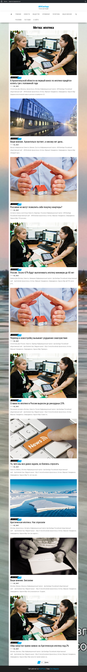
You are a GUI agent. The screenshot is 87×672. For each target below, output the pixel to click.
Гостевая (27, 20)
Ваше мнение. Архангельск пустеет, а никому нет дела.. (36, 141)
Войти (5, 1)
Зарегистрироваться (14, 1)
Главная (18, 14)
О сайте (36, 20)
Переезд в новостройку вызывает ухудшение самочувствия (38, 338)
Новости (27, 14)
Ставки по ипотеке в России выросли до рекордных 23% (37, 403)
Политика (56, 14)
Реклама (18, 20)
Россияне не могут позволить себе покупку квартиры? (36, 207)
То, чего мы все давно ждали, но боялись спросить (34, 463)
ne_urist (16, 86)
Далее (46, 662)
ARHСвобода (43, 6)
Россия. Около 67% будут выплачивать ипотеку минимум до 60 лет (42, 272)
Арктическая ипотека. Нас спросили (27, 522)
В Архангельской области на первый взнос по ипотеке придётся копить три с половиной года (40, 82)
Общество (36, 14)
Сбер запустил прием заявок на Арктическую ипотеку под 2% (39, 645)
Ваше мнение (67, 14)
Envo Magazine (54, 669)
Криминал (46, 14)
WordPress (42, 669)
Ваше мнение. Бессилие (21, 580)
